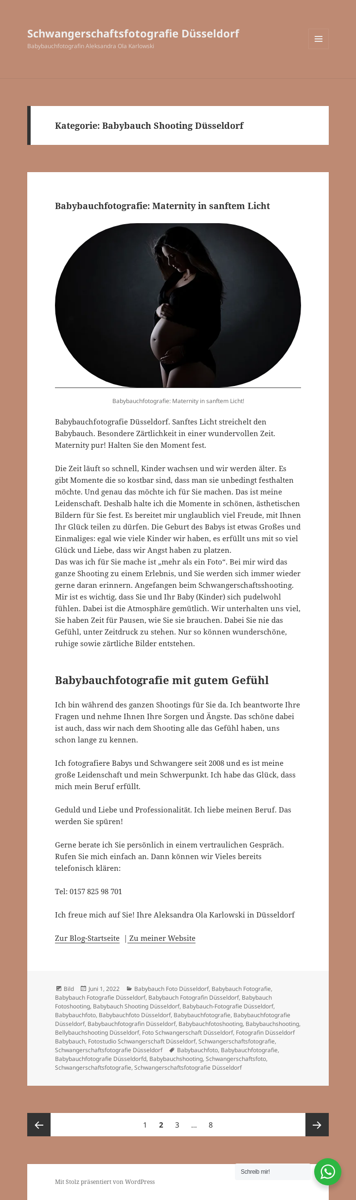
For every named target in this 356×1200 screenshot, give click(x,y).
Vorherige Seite (39, 1124)
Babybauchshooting (272, 1024)
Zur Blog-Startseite (87, 938)
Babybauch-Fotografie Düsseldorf (227, 1006)
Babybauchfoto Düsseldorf (135, 1015)
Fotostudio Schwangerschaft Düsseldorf (142, 1041)
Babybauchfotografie (202, 1015)
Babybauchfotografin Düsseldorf (132, 1024)
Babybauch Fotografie (241, 989)
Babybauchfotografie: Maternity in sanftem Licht (162, 206)
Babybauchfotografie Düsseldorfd (100, 1059)
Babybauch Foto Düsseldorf (171, 989)
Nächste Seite (317, 1124)
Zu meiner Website (161, 938)
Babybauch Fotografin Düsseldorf (193, 997)
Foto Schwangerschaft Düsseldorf (187, 1032)
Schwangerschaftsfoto (236, 1059)
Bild (69, 989)
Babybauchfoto (75, 1015)
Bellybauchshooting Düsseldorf (97, 1032)
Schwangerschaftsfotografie (236, 1041)
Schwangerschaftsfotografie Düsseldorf (133, 33)
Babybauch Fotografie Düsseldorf (100, 997)
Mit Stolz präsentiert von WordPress (105, 1182)
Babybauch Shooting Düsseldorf (136, 1006)
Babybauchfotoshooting (210, 1024)
